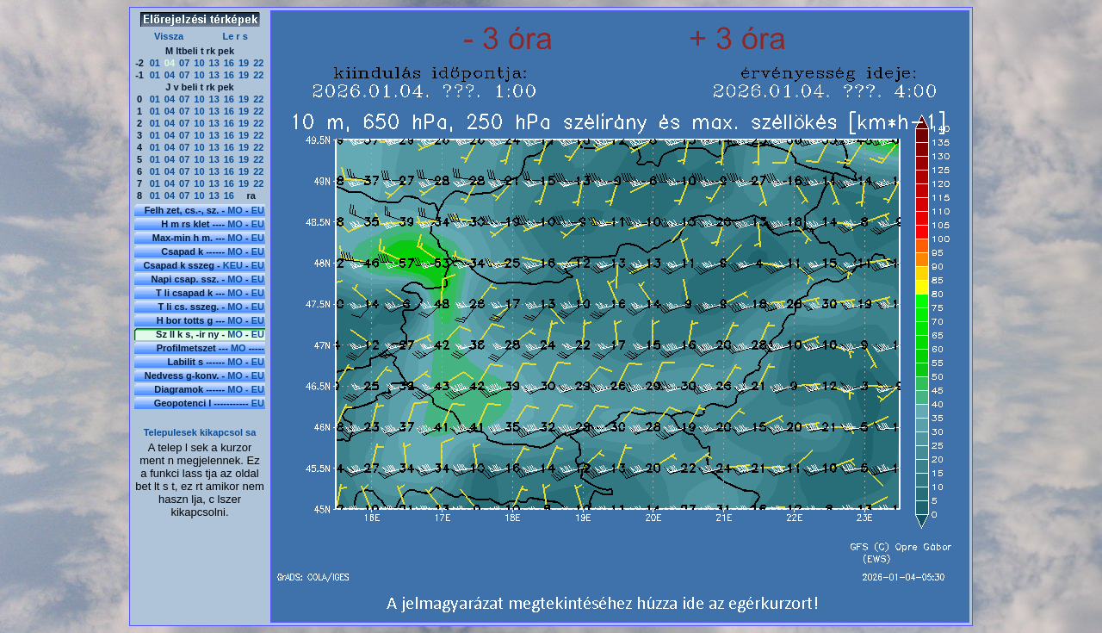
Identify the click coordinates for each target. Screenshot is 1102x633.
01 (155, 63)
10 (199, 63)
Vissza (168, 36)
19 (243, 63)
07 (184, 63)
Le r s (234, 36)
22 (258, 63)
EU (257, 210)
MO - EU (245, 389)
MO (235, 210)
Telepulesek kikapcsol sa (200, 432)
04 (169, 75)
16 (229, 63)
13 (214, 63)
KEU (233, 265)
